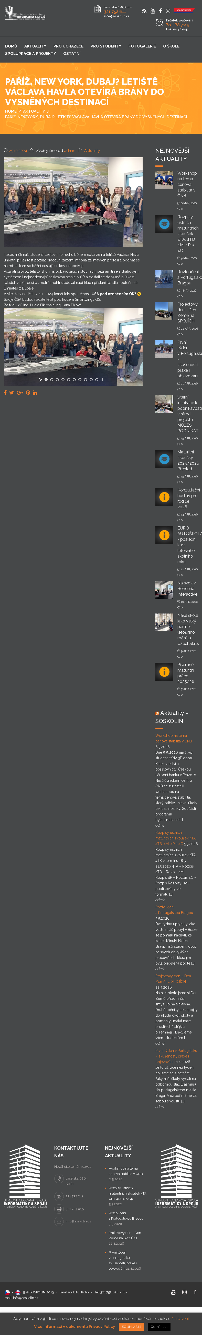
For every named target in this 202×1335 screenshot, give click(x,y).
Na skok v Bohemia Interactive (187, 589)
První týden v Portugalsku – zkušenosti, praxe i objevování (176, 1056)
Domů (11, 46)
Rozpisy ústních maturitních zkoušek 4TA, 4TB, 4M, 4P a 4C (188, 233)
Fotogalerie (142, 46)
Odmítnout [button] (159, 1327)
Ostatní (71, 53)
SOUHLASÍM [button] (131, 1327)
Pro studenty (106, 46)
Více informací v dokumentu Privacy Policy (74, 1326)
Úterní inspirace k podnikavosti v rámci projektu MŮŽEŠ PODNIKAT (189, 414)
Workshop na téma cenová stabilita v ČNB (187, 184)
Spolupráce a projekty (30, 53)
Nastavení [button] (180, 1318)
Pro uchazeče (68, 46)
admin (69, 150)
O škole (171, 46)
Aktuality (35, 46)
